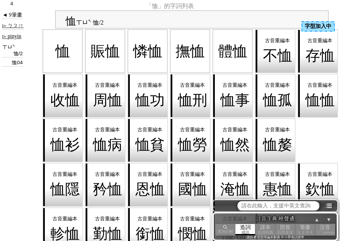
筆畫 (305, 229)
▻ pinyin (11, 36)
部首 (285, 229)
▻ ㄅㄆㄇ (13, 25)
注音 (325, 229)
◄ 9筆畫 (12, 15)
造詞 (245, 229)
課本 (265, 229)
